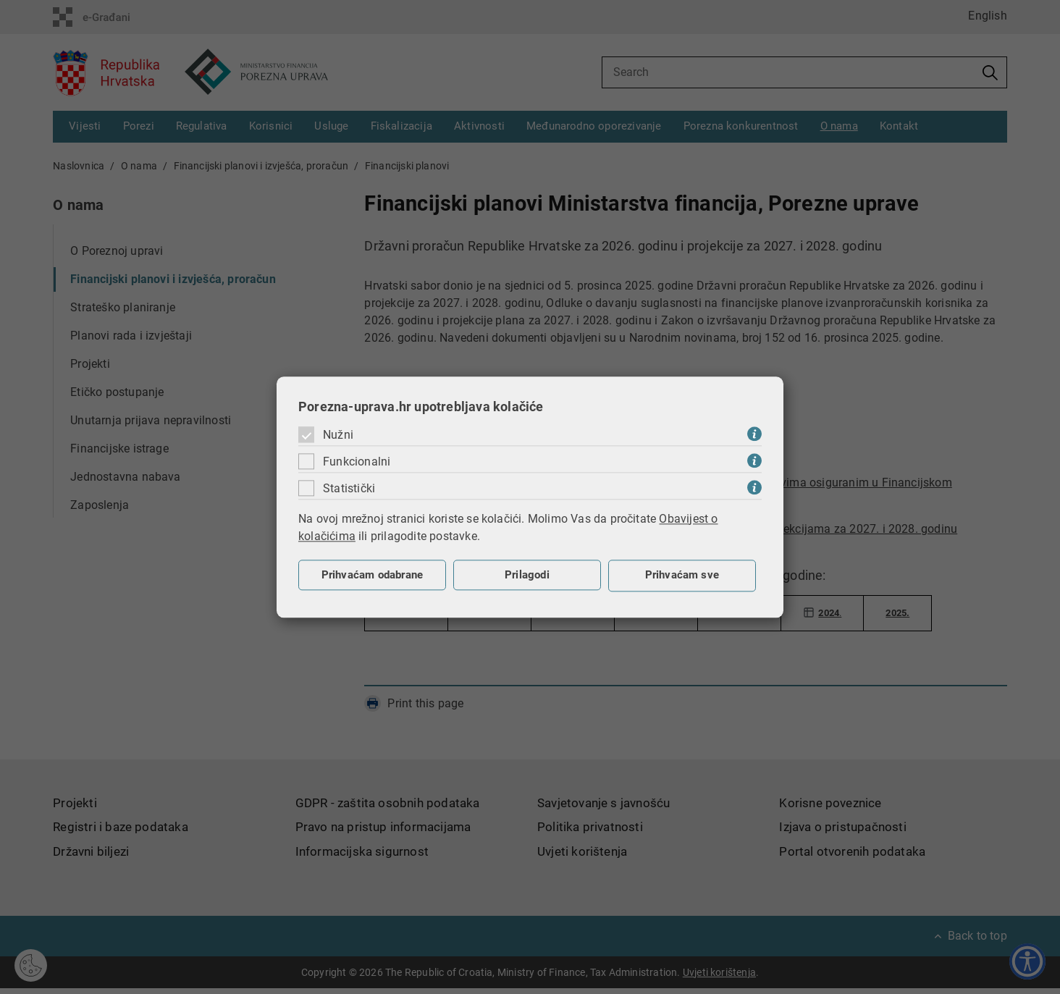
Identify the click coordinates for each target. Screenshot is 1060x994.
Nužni (338, 435)
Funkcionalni (356, 461)
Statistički (349, 488)
